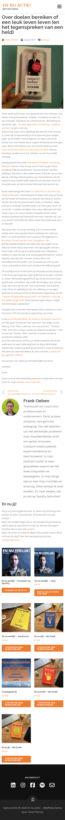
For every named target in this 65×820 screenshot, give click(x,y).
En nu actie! (17, 5)
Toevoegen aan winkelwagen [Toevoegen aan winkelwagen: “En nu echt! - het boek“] (46, 703)
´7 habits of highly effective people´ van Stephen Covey (29, 296)
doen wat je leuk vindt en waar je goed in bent (25, 149)
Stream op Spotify (16, 590)
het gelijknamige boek (13, 300)
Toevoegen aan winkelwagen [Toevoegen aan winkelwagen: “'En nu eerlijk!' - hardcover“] (14, 648)
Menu (59, 6)
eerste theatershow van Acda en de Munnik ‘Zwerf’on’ (34, 319)
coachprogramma (11, 539)
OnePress (48, 807)
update (30, 529)
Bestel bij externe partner (48, 592)
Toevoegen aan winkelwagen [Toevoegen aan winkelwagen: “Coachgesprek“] (14, 703)
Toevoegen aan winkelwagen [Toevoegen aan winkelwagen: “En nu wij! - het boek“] (46, 648)
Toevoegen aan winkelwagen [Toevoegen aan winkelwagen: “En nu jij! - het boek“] (14, 759)
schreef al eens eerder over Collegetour (24, 240)
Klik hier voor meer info (29, 382)
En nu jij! (45, 39)
